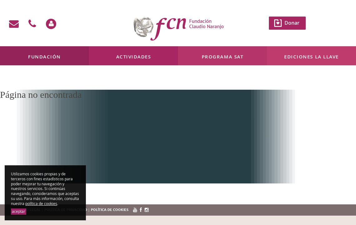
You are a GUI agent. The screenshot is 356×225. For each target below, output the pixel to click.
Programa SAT (222, 56)
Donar (291, 22)
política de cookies (41, 203)
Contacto (39, 80)
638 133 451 (65, 80)
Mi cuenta (15, 80)
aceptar (18, 211)
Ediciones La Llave (311, 56)
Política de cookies (109, 210)
